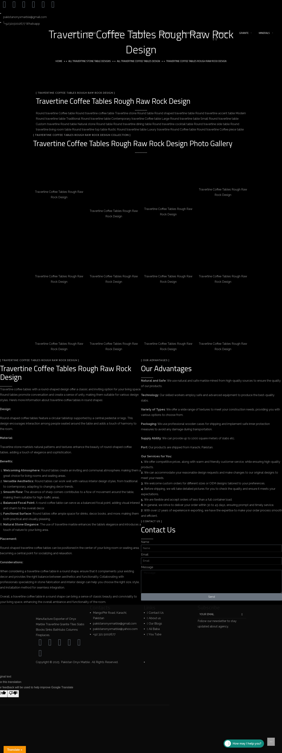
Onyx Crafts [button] (113, 33)
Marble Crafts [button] (140, 33)
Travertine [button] (166, 33)
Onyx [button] (73, 33)
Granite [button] (244, 33)
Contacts (100, 607)
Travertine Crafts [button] (194, 33)
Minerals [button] (264, 33)
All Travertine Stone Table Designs (89, 61)
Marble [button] (91, 33)
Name (145, 542)
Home (59, 61)
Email (144, 554)
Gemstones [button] (222, 33)
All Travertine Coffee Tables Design (138, 61)
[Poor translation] (13, 693)
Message (147, 567)
